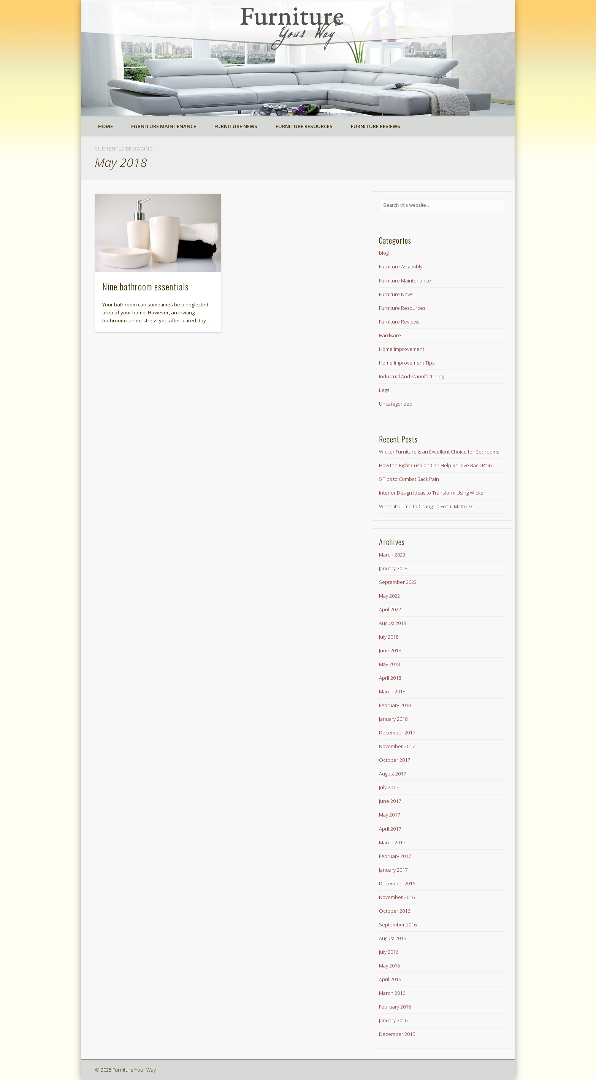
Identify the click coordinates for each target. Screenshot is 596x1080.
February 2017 (395, 856)
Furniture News (235, 126)
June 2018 (390, 650)
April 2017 (390, 828)
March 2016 (392, 993)
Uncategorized (395, 403)
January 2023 (393, 568)
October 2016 (394, 910)
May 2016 (389, 965)
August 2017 (392, 773)
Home (105, 126)
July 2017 (388, 787)
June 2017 (390, 801)
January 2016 (393, 1020)
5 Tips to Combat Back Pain (409, 479)
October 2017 (394, 759)
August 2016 (392, 938)
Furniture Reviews (375, 126)
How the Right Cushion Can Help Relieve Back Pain (435, 465)
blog (383, 252)
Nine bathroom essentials (145, 286)
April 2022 (390, 609)
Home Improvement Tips (406, 362)
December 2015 (397, 1034)
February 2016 (395, 1006)
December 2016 (397, 883)
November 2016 (397, 897)
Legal (385, 390)
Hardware (390, 335)
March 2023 (392, 554)
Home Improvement (401, 349)
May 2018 (389, 664)
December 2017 (397, 732)
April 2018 (390, 677)
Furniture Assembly (400, 266)
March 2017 (392, 842)
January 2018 (393, 718)
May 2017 (389, 814)
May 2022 (389, 595)
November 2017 (397, 746)
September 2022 (398, 582)
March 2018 (392, 691)
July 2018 (388, 636)
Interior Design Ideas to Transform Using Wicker (432, 492)
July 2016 (388, 951)
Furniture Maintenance (163, 126)
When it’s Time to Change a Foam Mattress (426, 506)
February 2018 (395, 705)
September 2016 (398, 924)
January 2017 (393, 869)
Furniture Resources (304, 126)
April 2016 (390, 979)
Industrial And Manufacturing (411, 376)
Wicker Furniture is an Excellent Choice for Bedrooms (439, 451)
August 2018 (392, 623)
